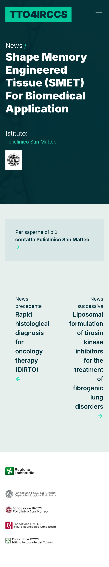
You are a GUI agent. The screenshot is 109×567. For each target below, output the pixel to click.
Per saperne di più (52, 239)
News (15, 45)
